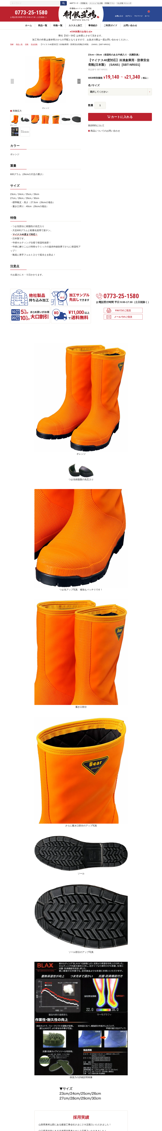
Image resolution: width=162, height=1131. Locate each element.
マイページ (138, 16)
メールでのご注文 (123, 318)
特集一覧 (57, 25)
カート (147, 16)
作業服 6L (84, 3)
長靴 (28, 44)
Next (79, 81)
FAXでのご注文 (123, 311)
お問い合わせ (130, 25)
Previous (12, 81)
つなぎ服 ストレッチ (124, 3)
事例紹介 (92, 25)
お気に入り (119, 16)
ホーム (28, 25)
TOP (12, 44)
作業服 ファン (110, 3)
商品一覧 (42, 25)
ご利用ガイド (110, 25)
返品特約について (97, 125)
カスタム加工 (75, 25)
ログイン (128, 16)
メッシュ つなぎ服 (96, 3)
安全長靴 (36, 44)
